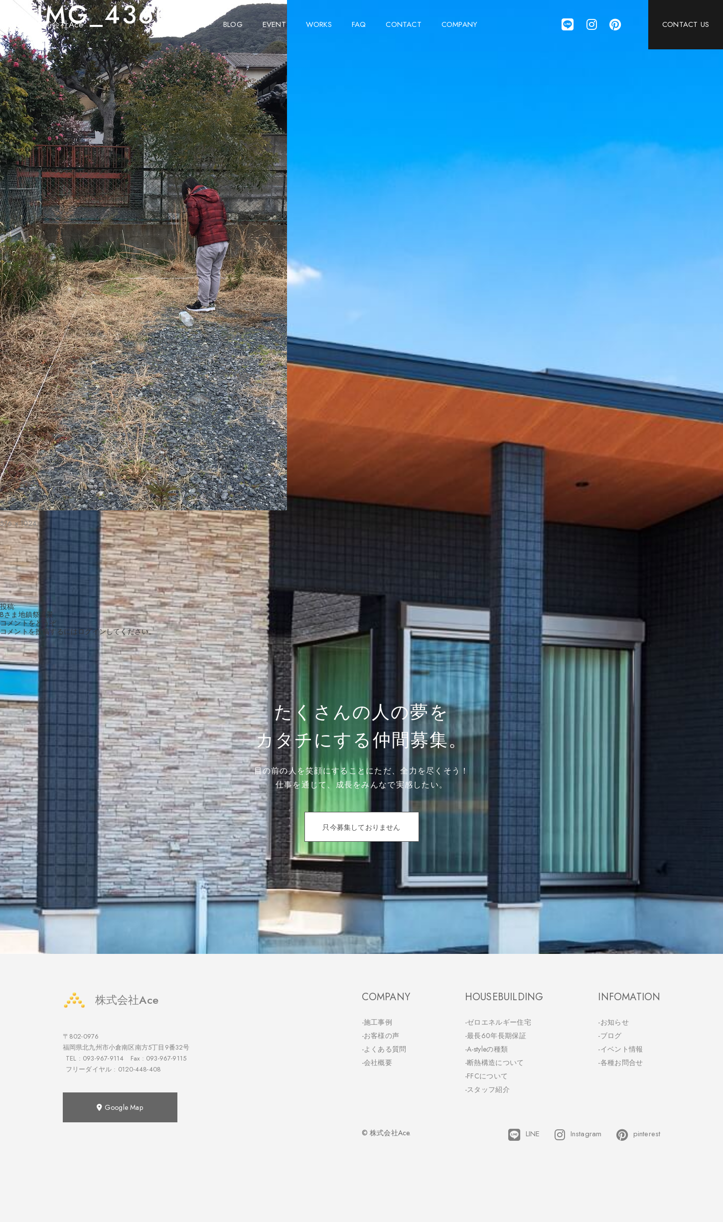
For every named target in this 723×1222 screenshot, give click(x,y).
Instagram (578, 1135)
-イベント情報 (620, 1049)
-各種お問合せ (620, 1063)
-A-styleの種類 (486, 1049)
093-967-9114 (103, 1058)
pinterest (638, 1135)
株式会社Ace (110, 1000)
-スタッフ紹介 (487, 1089)
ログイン (92, 631)
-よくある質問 (384, 1049)
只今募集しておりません (361, 827)
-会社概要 (377, 1063)
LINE (524, 1135)
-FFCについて (486, 1076)
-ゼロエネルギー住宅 (498, 1022)
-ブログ (609, 1036)
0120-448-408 (139, 1069)
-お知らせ (613, 1022)
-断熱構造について (494, 1063)
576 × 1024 (18, 523)
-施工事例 (377, 1022)
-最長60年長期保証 (495, 1036)
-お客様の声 (381, 1036)
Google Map (120, 1107)
